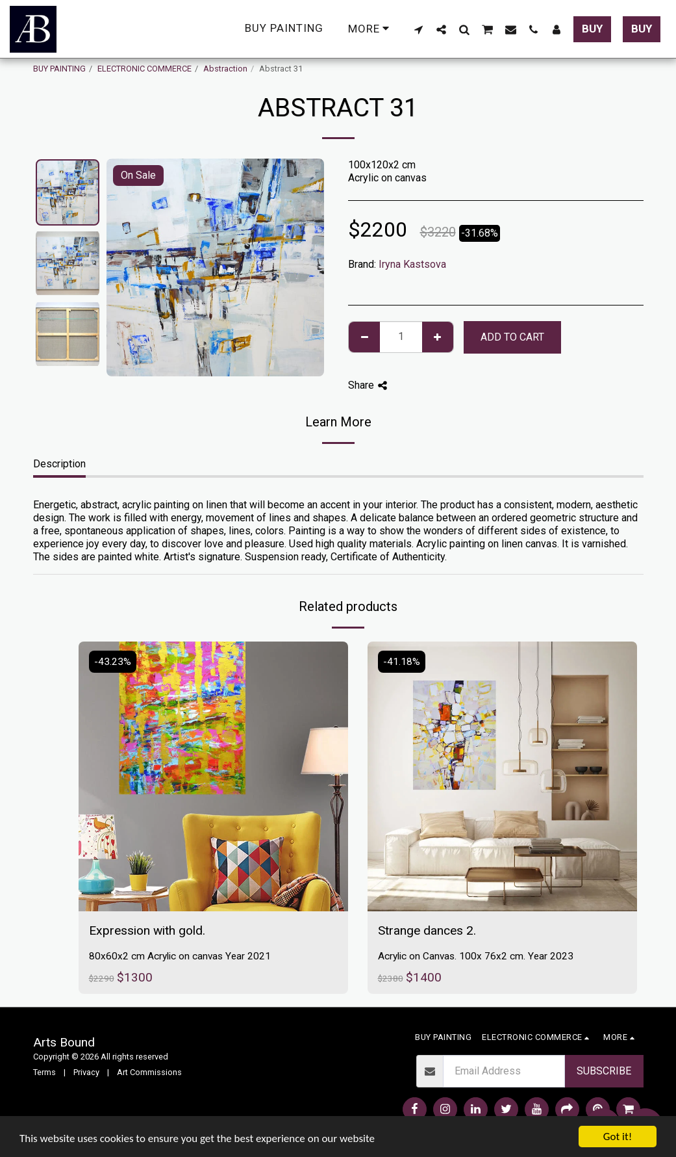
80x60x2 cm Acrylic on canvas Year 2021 (180, 956)
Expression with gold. (147, 930)
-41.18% (401, 662)
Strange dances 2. (427, 930)
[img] (213, 776)
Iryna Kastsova (412, 264)
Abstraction (225, 68)
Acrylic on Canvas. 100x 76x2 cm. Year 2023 (475, 956)
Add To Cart (512, 337)
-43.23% (112, 662)
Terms (44, 1072)
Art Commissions (149, 1072)
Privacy (86, 1072)
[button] (418, 29)
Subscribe (604, 1071)
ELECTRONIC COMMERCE (144, 68)
